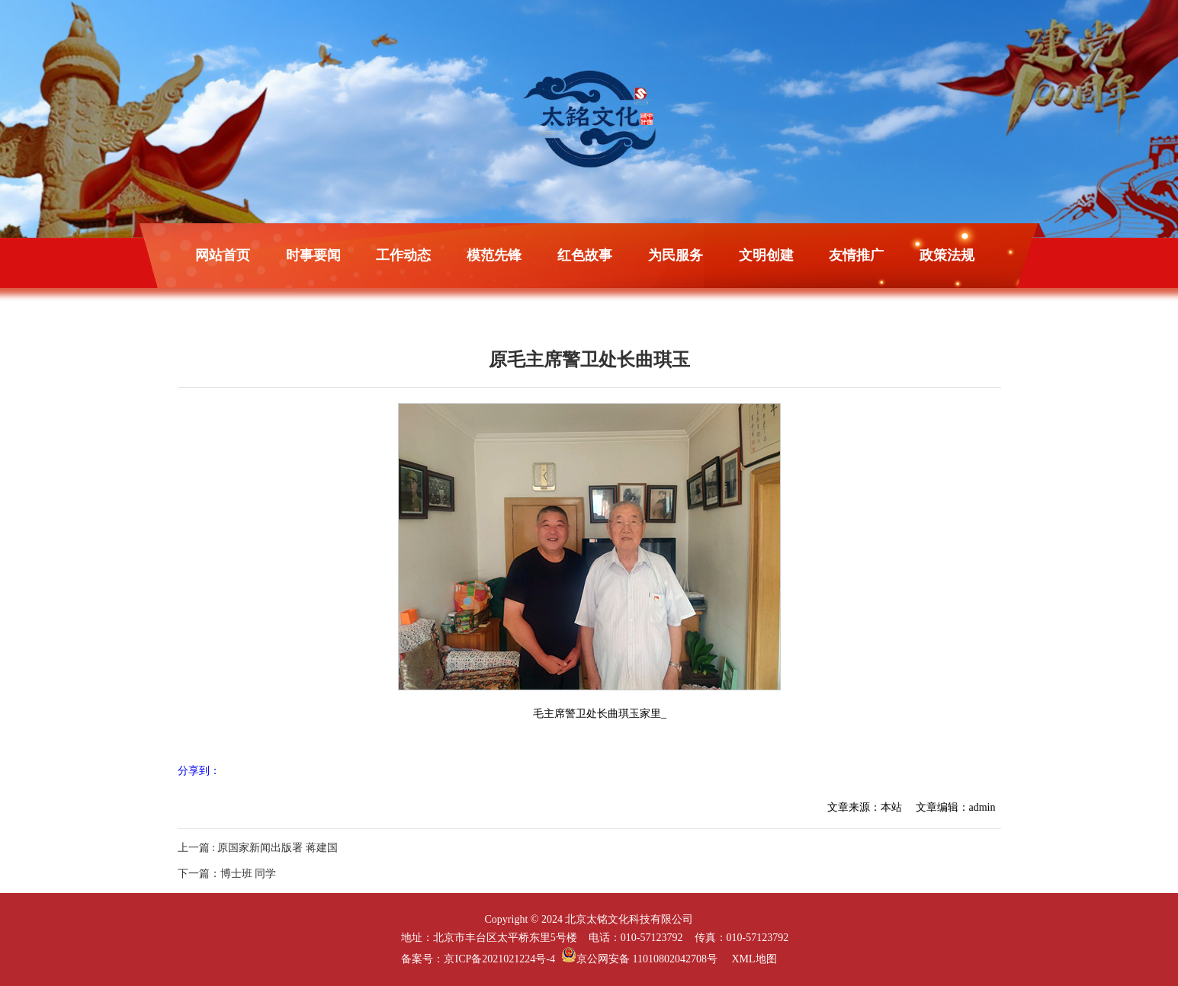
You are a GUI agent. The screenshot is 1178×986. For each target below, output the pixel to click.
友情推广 (856, 255)
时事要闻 (313, 255)
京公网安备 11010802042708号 (639, 959)
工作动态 (403, 255)
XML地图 (753, 959)
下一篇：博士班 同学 (227, 873)
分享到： (199, 770)
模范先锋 (494, 255)
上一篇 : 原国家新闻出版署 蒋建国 (258, 847)
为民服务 (675, 255)
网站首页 (222, 255)
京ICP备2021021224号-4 (499, 959)
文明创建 (766, 255)
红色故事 (584, 255)
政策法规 (947, 255)
